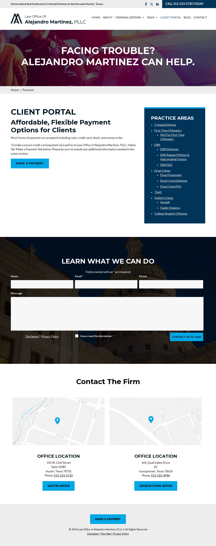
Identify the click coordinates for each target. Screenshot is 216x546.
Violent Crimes (163, 198)
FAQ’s (150, 17)
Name (14, 276)
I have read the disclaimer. (97, 336)
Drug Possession (171, 175)
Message (16, 293)
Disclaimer (32, 336)
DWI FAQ (166, 165)
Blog (187, 17)
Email (79, 276)
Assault (165, 202)
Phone (143, 276)
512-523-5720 (183, 4)
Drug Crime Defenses (173, 181)
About (108, 17)
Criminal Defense (128, 17)
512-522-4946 (160, 475)
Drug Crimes (162, 170)
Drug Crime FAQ (170, 186)
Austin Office (59, 486)
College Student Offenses (170, 213)
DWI (157, 145)
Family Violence (170, 208)
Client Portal (170, 17)
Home (96, 17)
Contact (200, 17)
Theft (158, 192)
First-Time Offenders (168, 130)
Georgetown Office (155, 486)
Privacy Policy (50, 336)
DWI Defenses (169, 149)
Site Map (106, 533)
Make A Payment (30, 163)
